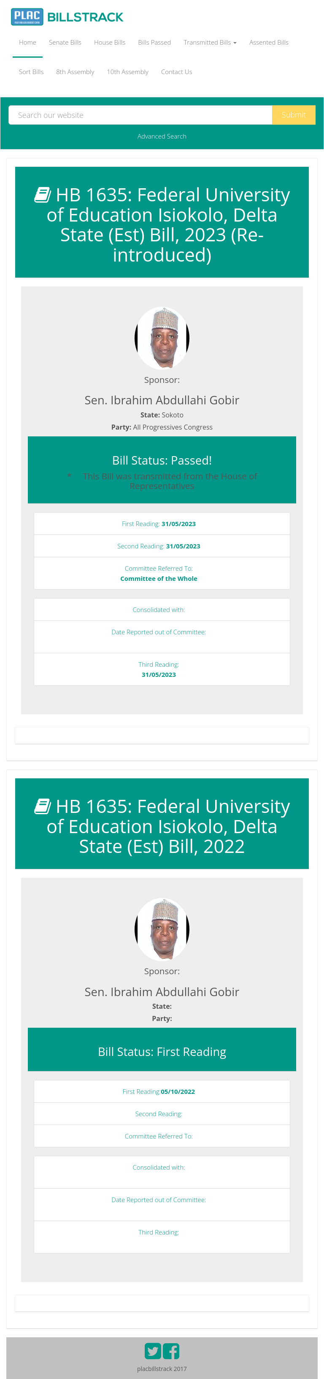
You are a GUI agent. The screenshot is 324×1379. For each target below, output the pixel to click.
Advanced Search (162, 136)
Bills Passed (154, 42)
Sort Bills (31, 71)
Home (27, 42)
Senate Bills (65, 42)
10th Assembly (127, 71)
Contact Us (176, 71)
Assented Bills (269, 42)
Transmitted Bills (210, 42)
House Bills (109, 42)
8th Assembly (75, 71)
